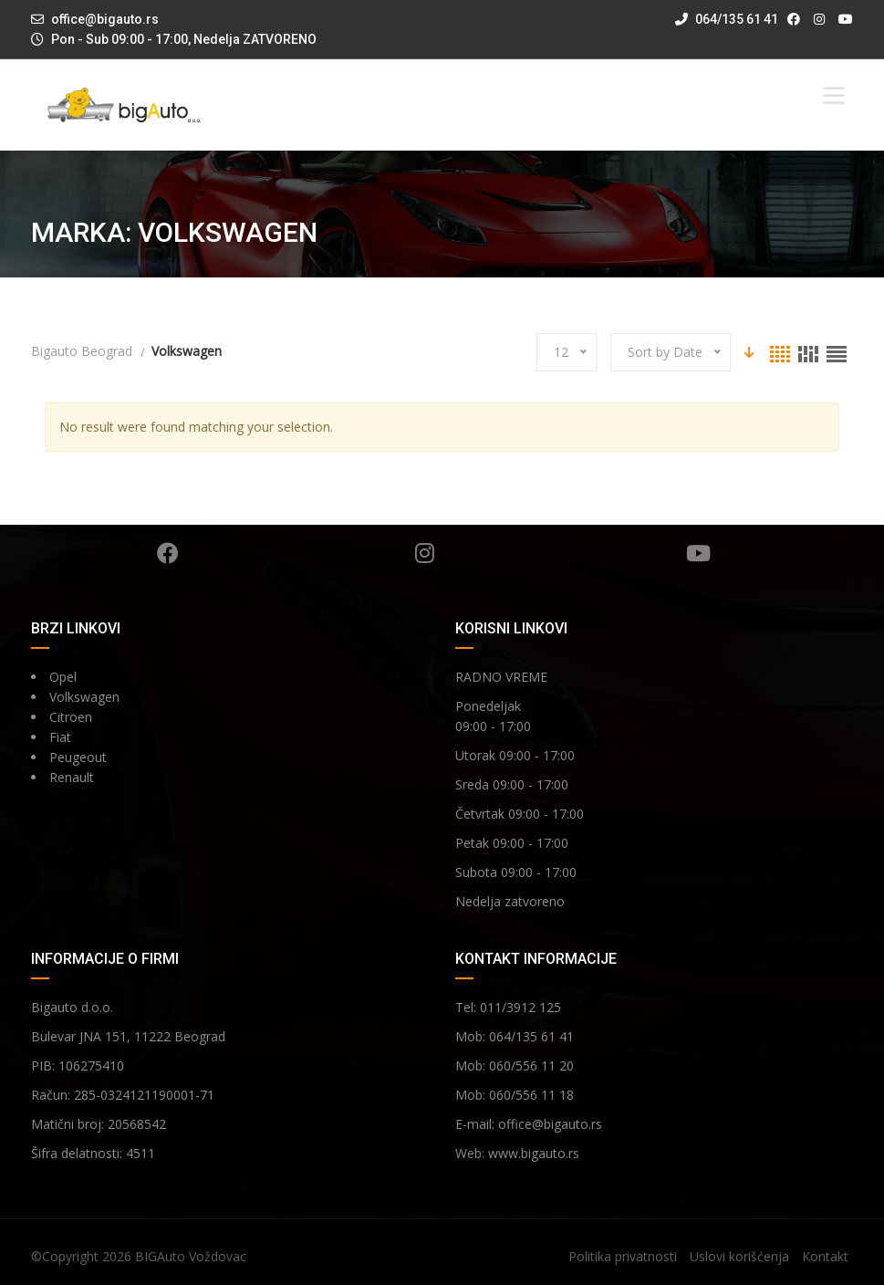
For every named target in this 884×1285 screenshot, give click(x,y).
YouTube (698, 553)
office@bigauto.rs (105, 19)
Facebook (168, 553)
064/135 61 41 (726, 19)
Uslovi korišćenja (739, 1256)
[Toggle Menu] (834, 95)
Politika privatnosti (622, 1256)
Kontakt (825, 1256)
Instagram (424, 553)
